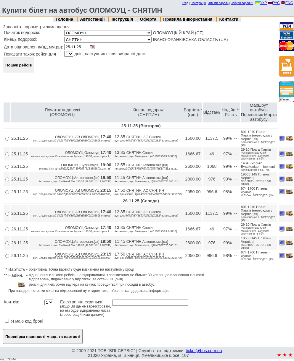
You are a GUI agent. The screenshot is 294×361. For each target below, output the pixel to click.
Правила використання (188, 19)
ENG (287, 3)
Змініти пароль (218, 3)
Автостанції (93, 19)
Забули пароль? (242, 3)
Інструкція (123, 19)
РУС (274, 3)
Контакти (228, 19)
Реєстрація (198, 3)
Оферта (149, 19)
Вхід (185, 3)
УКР (261, 3)
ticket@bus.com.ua (204, 350)
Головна (65, 19)
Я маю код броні (24, 321)
